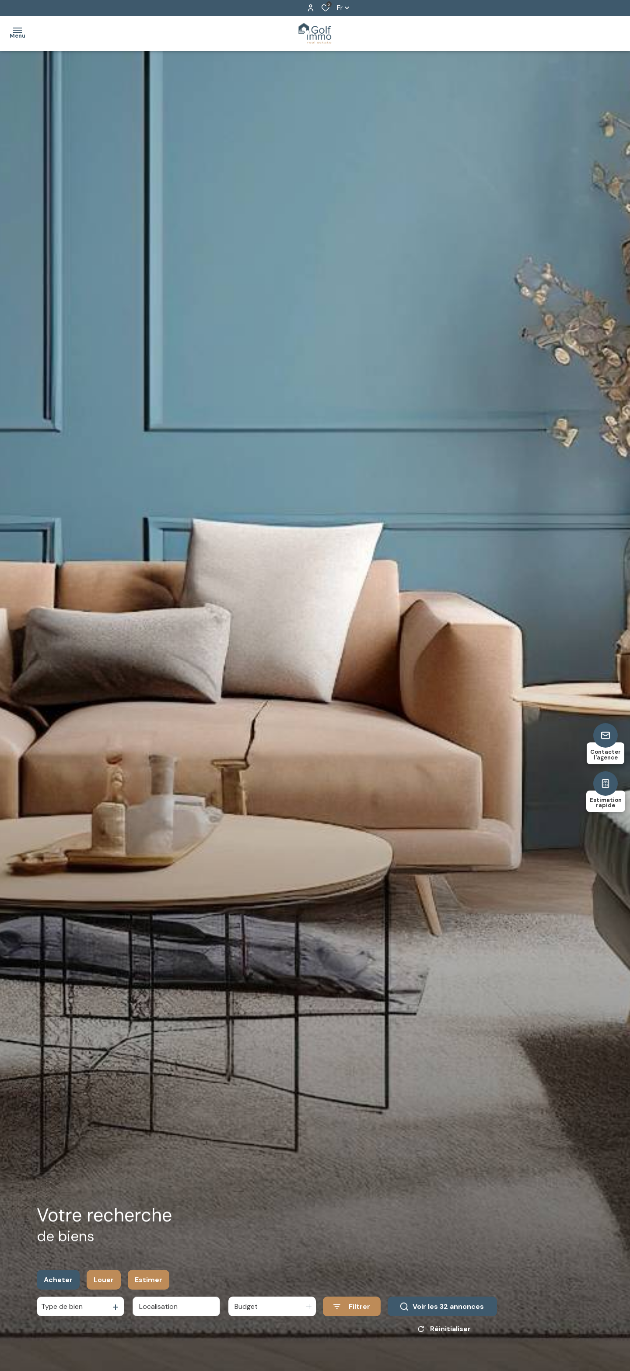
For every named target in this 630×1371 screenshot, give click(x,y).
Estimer (148, 1280)
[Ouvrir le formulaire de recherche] (352, 1307)
